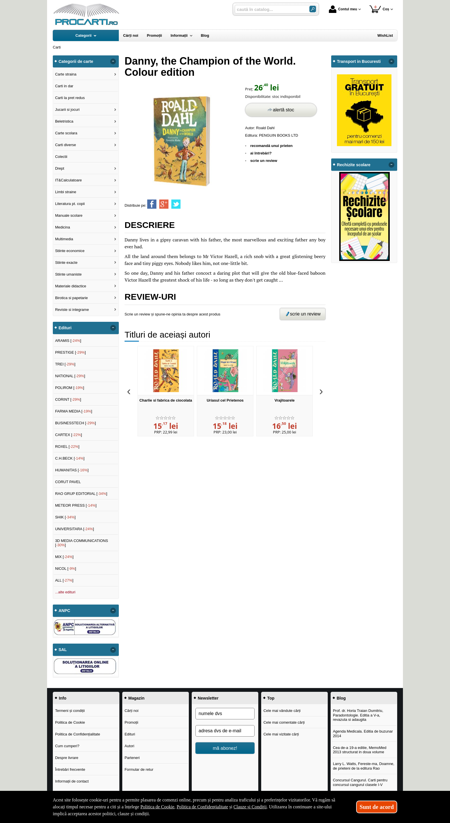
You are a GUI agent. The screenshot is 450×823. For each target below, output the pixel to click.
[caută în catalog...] (269, 9)
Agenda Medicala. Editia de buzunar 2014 (363, 733)
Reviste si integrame (72, 309)
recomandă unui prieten (271, 146)
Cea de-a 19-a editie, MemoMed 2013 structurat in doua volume (359, 749)
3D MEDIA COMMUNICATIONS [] (81, 543)
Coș (379, 9)
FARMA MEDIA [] (73, 411)
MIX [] (64, 557)
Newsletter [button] (208, 698)
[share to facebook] (151, 204)
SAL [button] (63, 649)
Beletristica (64, 121)
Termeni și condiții (70, 710)
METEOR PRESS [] (76, 505)
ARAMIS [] (68, 340)
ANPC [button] (64, 610)
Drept (59, 168)
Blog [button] (341, 698)
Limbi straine (65, 192)
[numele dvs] (225, 713)
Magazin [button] (136, 698)
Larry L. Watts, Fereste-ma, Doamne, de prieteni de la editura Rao (363, 766)
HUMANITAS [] (72, 470)
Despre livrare (66, 758)
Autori (129, 746)
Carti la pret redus (70, 98)
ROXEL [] (67, 446)
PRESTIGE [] (70, 352)
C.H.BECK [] (70, 458)
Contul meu (343, 9)
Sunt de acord (377, 807)
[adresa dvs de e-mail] (225, 731)
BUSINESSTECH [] (75, 423)
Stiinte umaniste (68, 274)
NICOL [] (65, 568)
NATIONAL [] (70, 376)
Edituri (130, 734)
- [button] (113, 61)
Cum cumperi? (67, 746)
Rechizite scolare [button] (354, 164)
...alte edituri (65, 592)
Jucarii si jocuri (67, 109)
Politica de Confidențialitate (77, 734)
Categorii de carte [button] (76, 61)
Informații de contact (72, 781)
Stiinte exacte (66, 262)
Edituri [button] (65, 328)
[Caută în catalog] (312, 9)
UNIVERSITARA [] (74, 529)
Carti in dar (64, 86)
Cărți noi (131, 710)
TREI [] (65, 364)
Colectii (61, 156)
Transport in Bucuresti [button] (359, 61)
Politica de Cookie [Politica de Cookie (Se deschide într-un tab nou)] (157, 806)
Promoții (131, 722)
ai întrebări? (260, 153)
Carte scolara (66, 133)
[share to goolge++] (163, 204)
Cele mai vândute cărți (281, 710)
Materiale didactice (70, 286)
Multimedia (64, 239)
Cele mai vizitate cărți (281, 734)
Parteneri (132, 758)
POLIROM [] (69, 388)
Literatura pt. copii (70, 204)
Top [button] (270, 698)
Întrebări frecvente (70, 769)
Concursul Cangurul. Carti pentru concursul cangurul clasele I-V (360, 782)
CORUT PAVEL (68, 482)
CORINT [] (68, 399)
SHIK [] (65, 517)
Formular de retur (139, 769)
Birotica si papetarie (71, 298)
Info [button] (62, 698)
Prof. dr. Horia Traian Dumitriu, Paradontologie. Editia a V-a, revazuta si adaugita (358, 715)
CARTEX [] (68, 435)
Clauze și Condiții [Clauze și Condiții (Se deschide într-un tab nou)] (250, 806)
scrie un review (263, 160)
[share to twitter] (176, 204)
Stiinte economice (70, 251)
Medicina (62, 227)
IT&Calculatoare (68, 180)
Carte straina (65, 74)
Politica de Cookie (70, 722)
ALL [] (64, 580)
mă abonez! (225, 748)
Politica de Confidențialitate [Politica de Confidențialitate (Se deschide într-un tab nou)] (202, 806)
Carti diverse (65, 145)
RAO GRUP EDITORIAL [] (81, 493)
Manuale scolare (68, 215)
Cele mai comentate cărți (284, 722)
